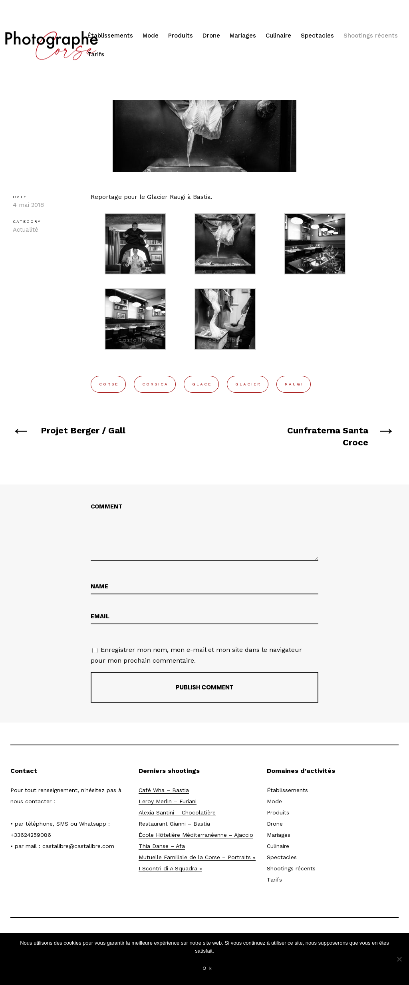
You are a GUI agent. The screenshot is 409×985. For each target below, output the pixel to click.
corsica (155, 384)
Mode (151, 35)
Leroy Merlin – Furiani (168, 801)
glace (202, 384)
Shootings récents (370, 35)
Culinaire (278, 35)
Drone (211, 35)
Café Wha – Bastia (164, 790)
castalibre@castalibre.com (78, 846)
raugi (294, 384)
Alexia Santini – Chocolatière (177, 812)
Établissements (110, 35)
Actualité (25, 229)
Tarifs (95, 54)
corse (109, 384)
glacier (248, 384)
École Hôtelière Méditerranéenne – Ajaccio (196, 835)
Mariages (243, 35)
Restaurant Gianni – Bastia (174, 823)
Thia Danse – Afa (162, 846)
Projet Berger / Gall (83, 430)
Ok (208, 968)
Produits (180, 35)
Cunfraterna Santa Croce (327, 436)
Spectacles (317, 35)
